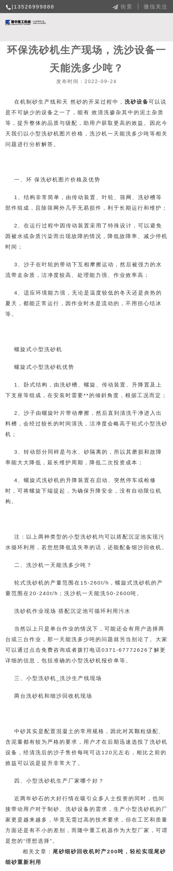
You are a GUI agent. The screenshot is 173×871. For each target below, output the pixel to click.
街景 (122, 7)
